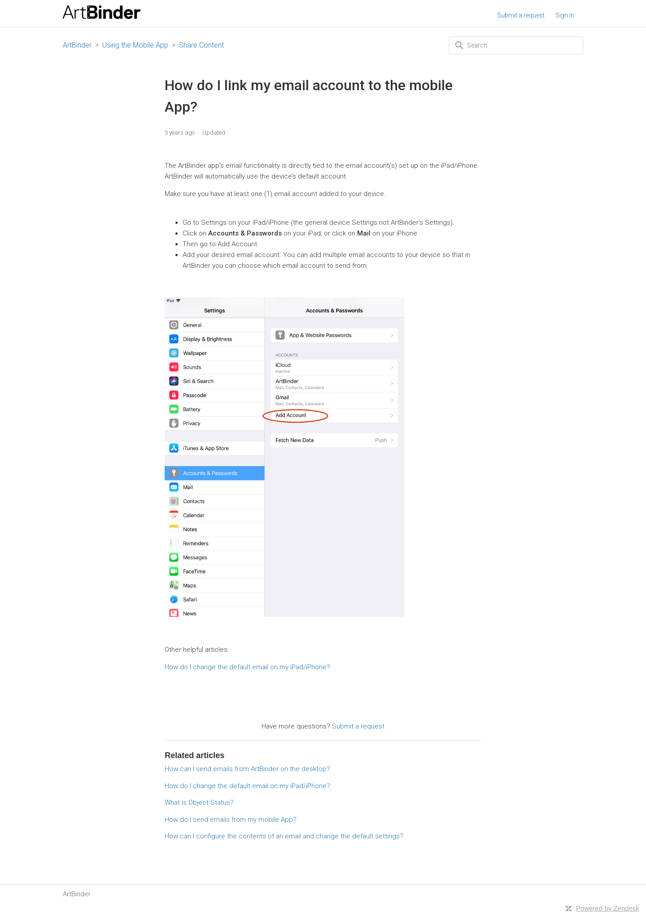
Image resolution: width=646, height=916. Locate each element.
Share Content (201, 45)
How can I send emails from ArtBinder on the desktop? (247, 769)
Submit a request (521, 15)
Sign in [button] (564, 15)
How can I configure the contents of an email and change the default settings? (284, 836)
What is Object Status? (199, 802)
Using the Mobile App (135, 45)
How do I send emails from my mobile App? (231, 820)
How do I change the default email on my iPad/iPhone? (247, 667)
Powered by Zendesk (607, 908)
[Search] (516, 45)
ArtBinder (77, 45)
